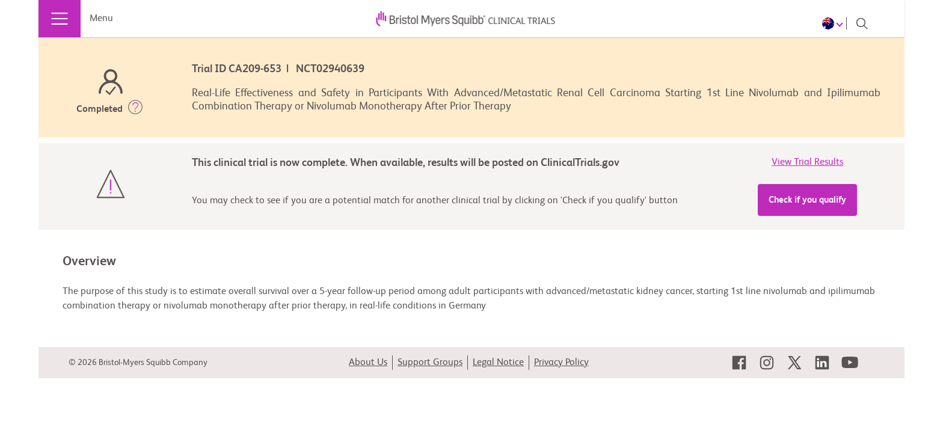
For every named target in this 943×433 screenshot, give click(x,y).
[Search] (861, 23)
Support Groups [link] (430, 362)
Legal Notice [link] (498, 362)
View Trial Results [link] (807, 162)
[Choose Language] (834, 23)
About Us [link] (368, 362)
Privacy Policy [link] (561, 362)
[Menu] (59, 18)
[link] (739, 363)
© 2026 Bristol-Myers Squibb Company (138, 362)
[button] (135, 109)
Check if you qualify (807, 199)
